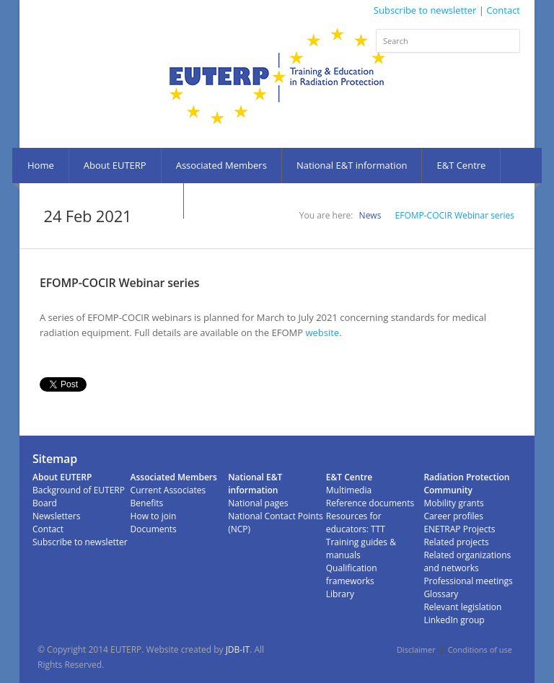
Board (44, 503)
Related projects (455, 542)
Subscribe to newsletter (425, 10)
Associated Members (221, 165)
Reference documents (370, 503)
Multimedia (348, 490)
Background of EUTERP (78, 490)
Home (40, 165)
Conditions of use (480, 649)
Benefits (147, 503)
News (370, 215)
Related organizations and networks (467, 561)
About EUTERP (115, 165)
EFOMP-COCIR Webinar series (454, 215)
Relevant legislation (462, 607)
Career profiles (453, 516)
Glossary (440, 594)
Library (340, 594)
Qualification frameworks (351, 574)
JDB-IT (238, 649)
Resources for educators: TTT (355, 522)
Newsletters (56, 516)
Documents (154, 529)
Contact (503, 10)
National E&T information (352, 165)
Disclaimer (416, 649)
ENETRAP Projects (459, 529)
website (322, 332)
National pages (258, 503)
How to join (154, 516)
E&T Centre (460, 165)
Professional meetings (467, 581)
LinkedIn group (453, 620)
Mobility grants (453, 503)
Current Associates (168, 490)
